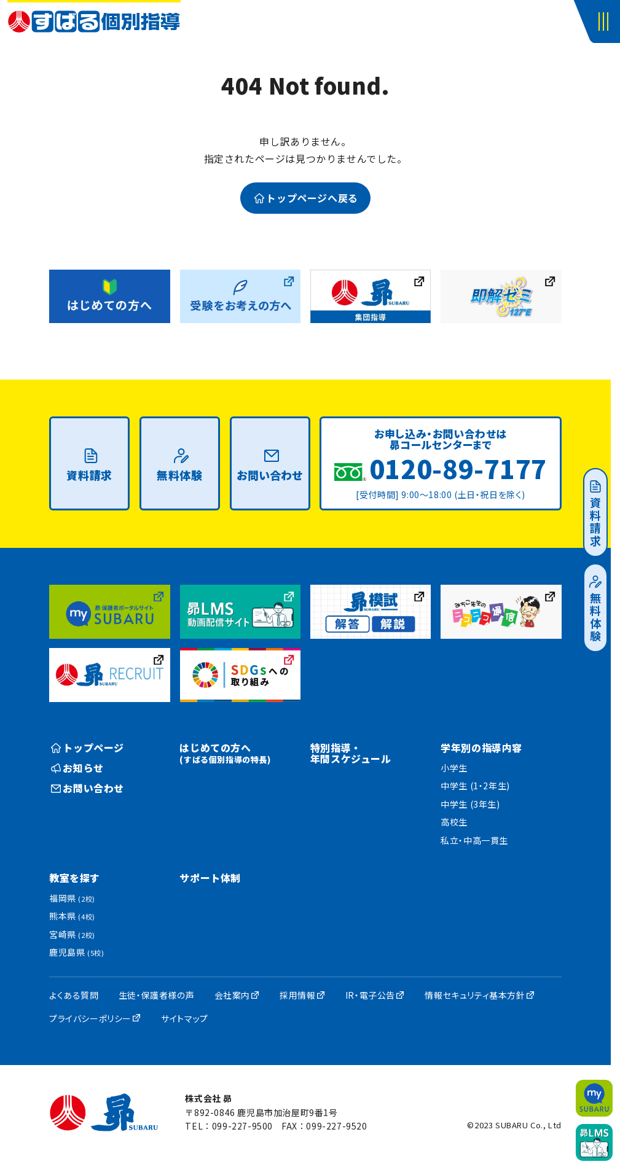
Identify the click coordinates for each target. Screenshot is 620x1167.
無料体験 (595, 609)
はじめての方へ (224, 752)
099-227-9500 (242, 1126)
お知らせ (77, 767)
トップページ (87, 747)
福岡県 (72, 898)
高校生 (454, 822)
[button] (605, 21)
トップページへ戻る (306, 197)
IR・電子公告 (370, 995)
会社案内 (232, 995)
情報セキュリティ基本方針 (475, 995)
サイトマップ (184, 1018)
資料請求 (595, 514)
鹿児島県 (76, 952)
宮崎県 (72, 934)
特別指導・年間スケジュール (350, 753)
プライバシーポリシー (90, 1018)
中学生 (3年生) (470, 804)
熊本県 (72, 916)
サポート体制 (210, 877)
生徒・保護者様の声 (156, 995)
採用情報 (297, 995)
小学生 (454, 768)
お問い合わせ (270, 465)
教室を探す (74, 877)
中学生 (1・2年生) (475, 785)
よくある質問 (74, 995)
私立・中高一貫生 (474, 840)
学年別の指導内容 (481, 747)
